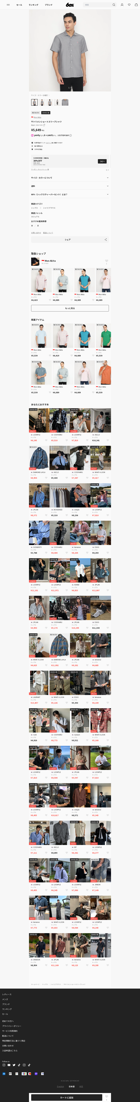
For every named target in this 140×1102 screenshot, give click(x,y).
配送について (48, 232)
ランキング (33, 4)
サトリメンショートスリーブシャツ (74, 984)
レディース (6, 994)
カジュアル (35, 217)
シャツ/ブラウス (49, 208)
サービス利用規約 (10, 1031)
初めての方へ (8, 1021)
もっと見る (70, 308)
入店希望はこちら (10, 1050)
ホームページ (35, 984)
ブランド (48, 4)
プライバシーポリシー (11, 1026)
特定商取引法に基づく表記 (13, 1040)
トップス (34, 208)
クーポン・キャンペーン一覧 (40, 169)
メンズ (5, 999)
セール (19, 4)
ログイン (49, 143)
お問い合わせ (36, 232)
